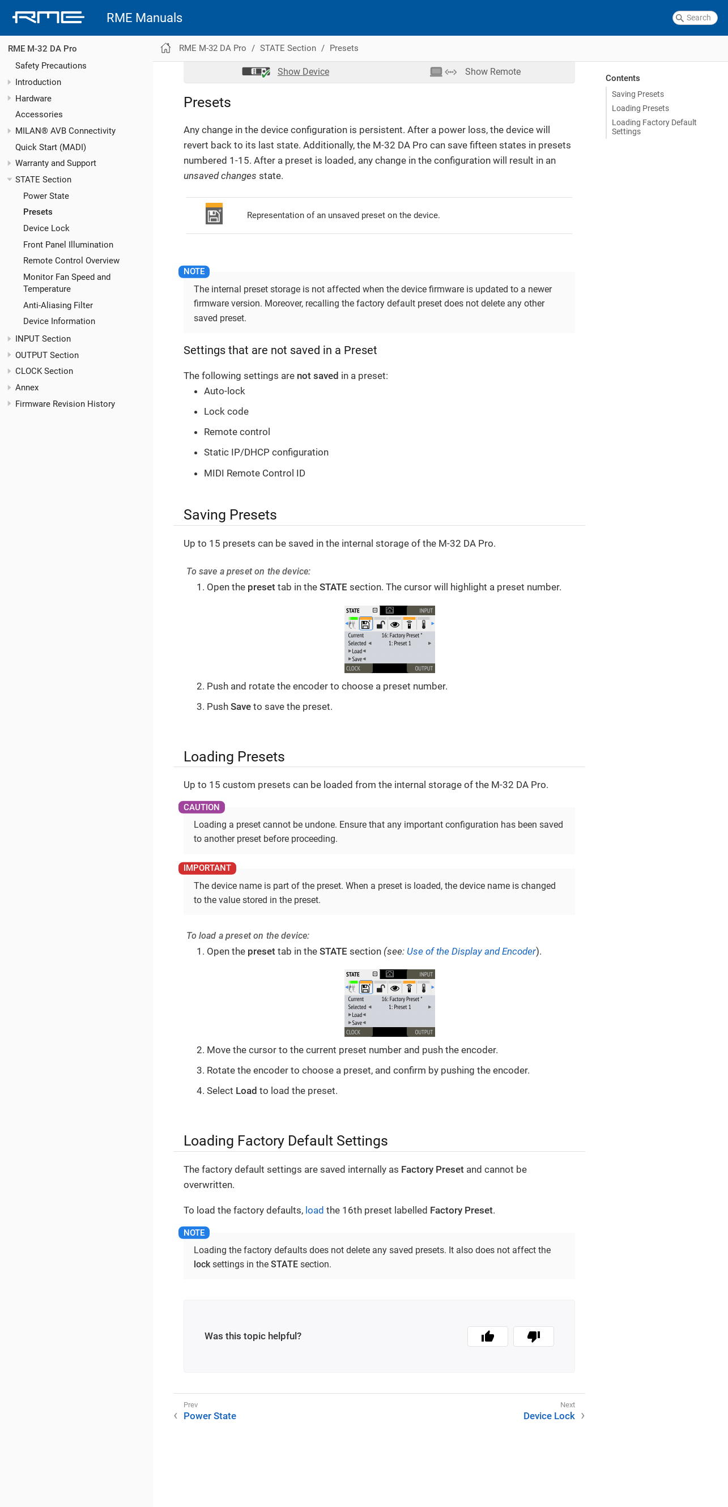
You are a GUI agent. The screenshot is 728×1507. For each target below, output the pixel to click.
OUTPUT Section (47, 355)
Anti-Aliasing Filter (58, 305)
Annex (27, 387)
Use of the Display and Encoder (471, 951)
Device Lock (46, 228)
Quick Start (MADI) (50, 147)
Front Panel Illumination (68, 245)
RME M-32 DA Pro (42, 49)
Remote (493, 71)
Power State (46, 196)
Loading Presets (640, 108)
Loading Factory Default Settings (654, 127)
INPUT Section (43, 339)
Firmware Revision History (65, 404)
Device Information (59, 321)
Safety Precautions (51, 66)
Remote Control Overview (71, 261)
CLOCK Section (44, 371)
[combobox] (695, 18)
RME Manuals (144, 18)
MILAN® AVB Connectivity (65, 131)
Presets (38, 212)
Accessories (39, 114)
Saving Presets (638, 94)
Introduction (38, 82)
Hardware (33, 98)
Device (303, 71)
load (314, 1210)
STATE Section (43, 179)
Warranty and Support (55, 163)
